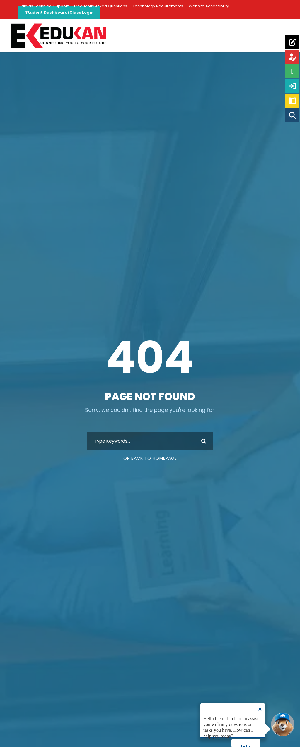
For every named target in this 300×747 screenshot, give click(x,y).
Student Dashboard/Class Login (59, 12)
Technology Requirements (158, 6)
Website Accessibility (209, 6)
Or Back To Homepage (150, 458)
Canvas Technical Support (43, 6)
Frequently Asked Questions (100, 6)
